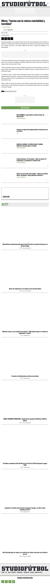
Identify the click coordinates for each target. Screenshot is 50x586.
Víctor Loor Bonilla (27, 290)
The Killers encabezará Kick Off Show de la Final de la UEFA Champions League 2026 (25, 464)
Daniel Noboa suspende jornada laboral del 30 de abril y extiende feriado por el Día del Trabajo (25, 245)
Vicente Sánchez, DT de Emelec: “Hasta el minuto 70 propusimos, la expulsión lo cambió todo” (31, 159)
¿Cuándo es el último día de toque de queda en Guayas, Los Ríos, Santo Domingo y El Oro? (25, 509)
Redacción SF (27, 335)
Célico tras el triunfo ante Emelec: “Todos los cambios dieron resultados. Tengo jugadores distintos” (32, 174)
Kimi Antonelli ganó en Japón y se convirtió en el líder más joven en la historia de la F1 (25, 553)
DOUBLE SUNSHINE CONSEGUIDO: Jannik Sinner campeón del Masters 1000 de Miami (25, 419)
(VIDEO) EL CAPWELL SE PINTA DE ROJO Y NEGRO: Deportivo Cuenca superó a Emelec (30, 145)
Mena (15, 91)
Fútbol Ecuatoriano (21, 118)
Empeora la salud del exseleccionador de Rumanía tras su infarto (32, 130)
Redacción (10, 29)
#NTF (21, 248)
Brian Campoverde (27, 248)
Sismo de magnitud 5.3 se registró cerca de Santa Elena (25, 289)
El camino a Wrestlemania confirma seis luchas (25, 376)
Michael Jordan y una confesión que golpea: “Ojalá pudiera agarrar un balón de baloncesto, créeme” (25, 332)
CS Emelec (7, 91)
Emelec (11, 91)
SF (17, 133)
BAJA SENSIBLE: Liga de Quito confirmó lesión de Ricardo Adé (30, 115)
